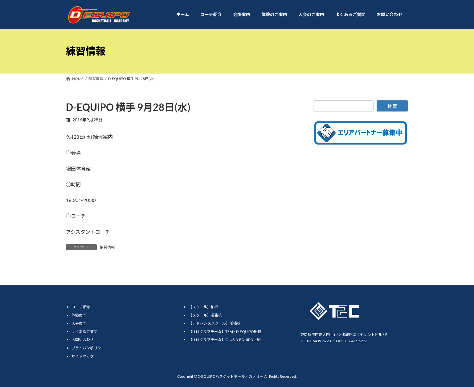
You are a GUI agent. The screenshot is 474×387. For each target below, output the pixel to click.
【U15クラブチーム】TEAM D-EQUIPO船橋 (225, 331)
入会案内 (79, 323)
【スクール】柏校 (203, 307)
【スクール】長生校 (205, 315)
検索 (392, 106)
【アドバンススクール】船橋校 (215, 323)
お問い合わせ (83, 339)
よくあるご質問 (84, 331)
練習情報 (107, 247)
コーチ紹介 (81, 307)
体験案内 (79, 315)
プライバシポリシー (88, 348)
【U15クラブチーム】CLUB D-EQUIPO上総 (225, 339)
